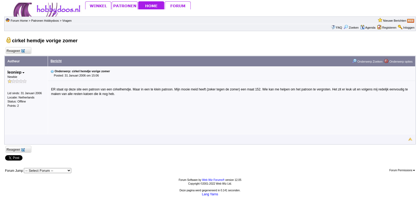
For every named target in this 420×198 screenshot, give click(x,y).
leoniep (16, 72)
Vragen (67, 20)
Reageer (16, 51)
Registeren (389, 27)
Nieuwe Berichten (394, 20)
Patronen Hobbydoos (45, 20)
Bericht (56, 61)
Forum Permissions (402, 170)
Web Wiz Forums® (213, 179)
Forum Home (19, 20)
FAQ (339, 27)
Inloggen (408, 27)
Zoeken (351, 27)
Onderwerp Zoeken (367, 61)
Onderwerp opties (398, 61)
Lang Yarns (210, 194)
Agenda (367, 27)
